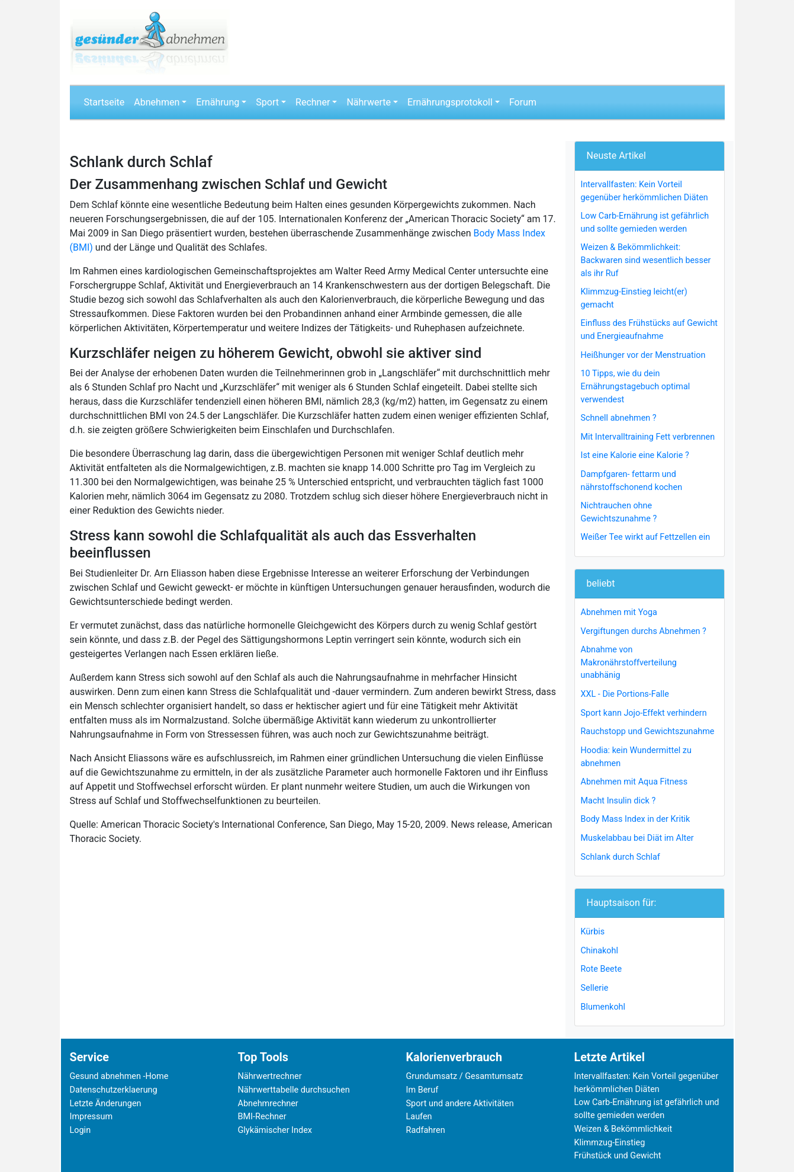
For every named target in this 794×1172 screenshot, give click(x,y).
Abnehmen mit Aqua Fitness (634, 782)
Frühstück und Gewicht (617, 1156)
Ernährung (217, 102)
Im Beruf (422, 1090)
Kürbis (593, 932)
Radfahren (425, 1130)
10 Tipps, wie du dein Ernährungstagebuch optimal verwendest (635, 386)
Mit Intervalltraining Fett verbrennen (648, 437)
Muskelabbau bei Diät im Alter (637, 838)
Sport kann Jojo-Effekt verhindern (644, 713)
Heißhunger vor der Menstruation (643, 355)
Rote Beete (601, 969)
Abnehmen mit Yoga (619, 612)
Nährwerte (368, 102)
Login (80, 1130)
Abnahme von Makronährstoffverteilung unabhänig (629, 662)
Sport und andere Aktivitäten (460, 1104)
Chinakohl (600, 951)
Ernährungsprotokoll (450, 102)
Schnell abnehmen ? (619, 418)
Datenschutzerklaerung (113, 1090)
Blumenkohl (603, 1007)
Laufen (419, 1117)
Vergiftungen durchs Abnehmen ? (643, 631)
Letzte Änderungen (106, 1104)
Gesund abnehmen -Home (119, 1076)
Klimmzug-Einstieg (609, 1143)
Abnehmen (156, 102)
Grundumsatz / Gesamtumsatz (464, 1076)
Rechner (312, 102)
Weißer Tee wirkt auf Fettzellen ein (646, 537)
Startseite (104, 102)
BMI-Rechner (262, 1117)
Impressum (91, 1117)
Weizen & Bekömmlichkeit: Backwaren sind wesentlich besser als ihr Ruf (646, 260)
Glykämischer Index (275, 1130)
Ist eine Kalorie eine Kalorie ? (635, 455)
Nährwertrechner (270, 1076)
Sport (267, 102)
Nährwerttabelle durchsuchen (294, 1090)
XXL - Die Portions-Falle (625, 694)
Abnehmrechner (268, 1104)
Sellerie (595, 988)
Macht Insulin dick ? (618, 801)
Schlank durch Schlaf (620, 857)
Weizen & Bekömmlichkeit (623, 1129)
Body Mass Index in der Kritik (635, 819)
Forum (522, 102)
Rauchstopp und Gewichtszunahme (648, 731)
